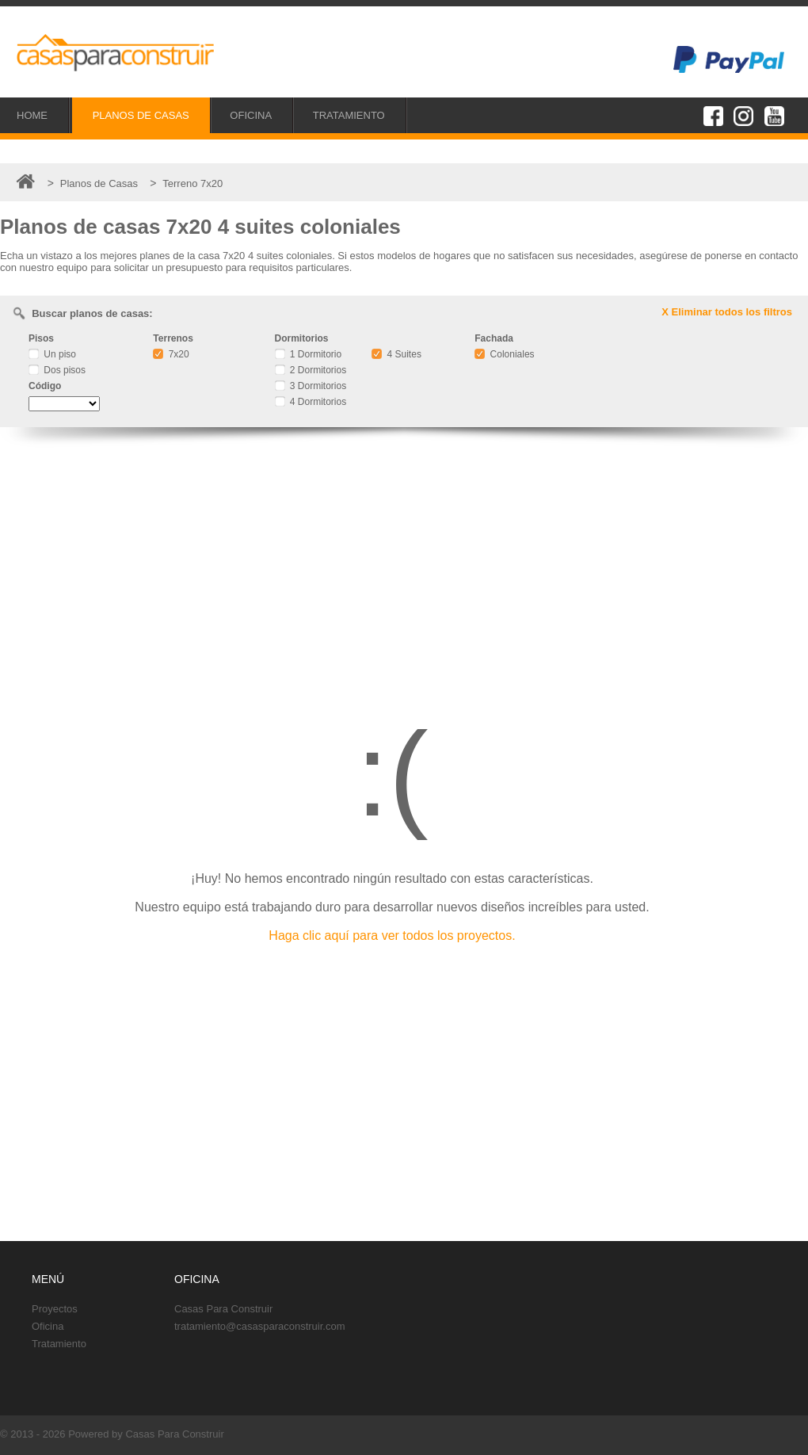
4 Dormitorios (311, 401)
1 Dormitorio (308, 354)
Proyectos (55, 1309)
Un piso (52, 354)
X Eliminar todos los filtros (726, 312)
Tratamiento (59, 1344)
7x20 (171, 354)
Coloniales (504, 354)
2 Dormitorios (311, 370)
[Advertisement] (404, 567)
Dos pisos (57, 370)
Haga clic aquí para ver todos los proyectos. (392, 935)
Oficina (47, 1326)
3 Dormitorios (311, 385)
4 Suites (396, 354)
